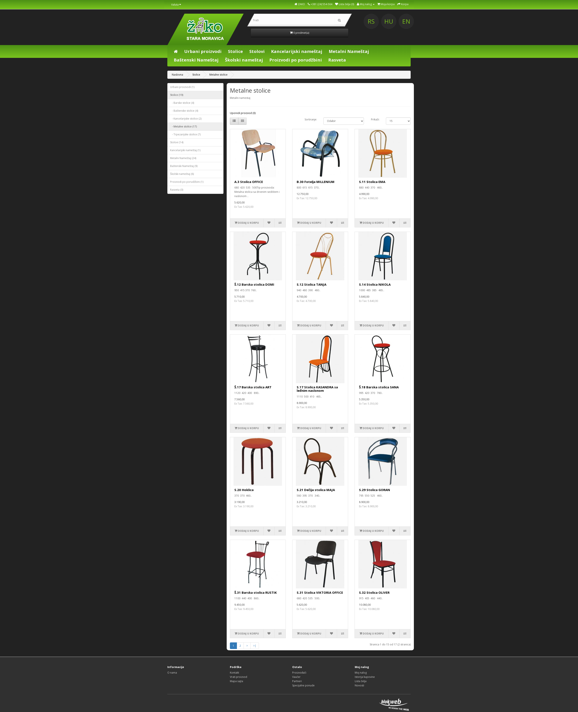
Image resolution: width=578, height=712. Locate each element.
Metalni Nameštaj (349, 51)
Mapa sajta (236, 681)
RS (431, 21)
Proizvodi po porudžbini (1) (186, 182)
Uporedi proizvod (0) (242, 113)
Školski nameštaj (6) (182, 174)
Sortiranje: (311, 119)
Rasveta (337, 60)
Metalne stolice (218, 74)
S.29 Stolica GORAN (374, 490)
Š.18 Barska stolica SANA (379, 387)
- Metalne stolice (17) (183, 126)
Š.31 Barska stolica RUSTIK (255, 592)
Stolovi (257, 51)
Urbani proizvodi (203, 51)
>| (254, 646)
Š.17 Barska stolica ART (252, 387)
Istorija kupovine (365, 677)
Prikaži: (375, 119)
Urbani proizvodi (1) (182, 87)
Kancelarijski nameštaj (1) (185, 150)
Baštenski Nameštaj (196, 60)
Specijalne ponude (303, 685)
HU (448, 21)
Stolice (235, 51)
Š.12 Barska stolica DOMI (254, 284)
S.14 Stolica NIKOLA (375, 284)
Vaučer (296, 677)
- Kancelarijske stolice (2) (185, 118)
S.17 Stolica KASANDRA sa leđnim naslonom (317, 389)
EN (464, 21)
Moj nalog (361, 672)
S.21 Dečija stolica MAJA (316, 490)
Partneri (297, 681)
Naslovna (177, 74)
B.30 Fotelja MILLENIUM (315, 182)
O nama (172, 672)
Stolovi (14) (176, 142)
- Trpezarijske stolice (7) (185, 134)
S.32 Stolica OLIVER (374, 592)
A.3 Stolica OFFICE (248, 182)
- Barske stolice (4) (182, 103)
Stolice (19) (176, 95)
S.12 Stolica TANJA (311, 284)
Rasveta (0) (176, 190)
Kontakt (234, 672)
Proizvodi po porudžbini (295, 60)
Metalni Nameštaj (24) (183, 158)
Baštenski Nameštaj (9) (183, 166)
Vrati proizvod (238, 677)
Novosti (359, 685)
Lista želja (360, 681)
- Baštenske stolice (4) (184, 111)
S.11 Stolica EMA (372, 182)
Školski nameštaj (244, 60)
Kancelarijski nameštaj (296, 51)
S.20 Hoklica (244, 490)
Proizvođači (299, 672)
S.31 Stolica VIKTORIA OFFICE (320, 592)
